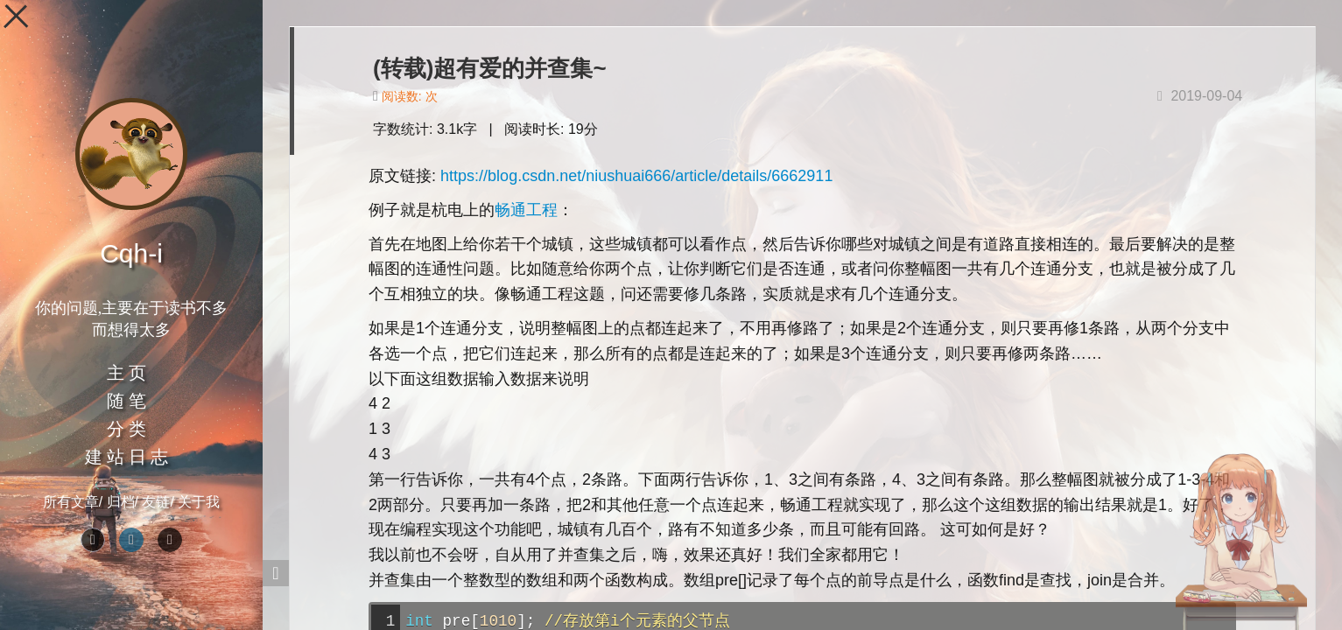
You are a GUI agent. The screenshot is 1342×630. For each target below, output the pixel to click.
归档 (121, 501)
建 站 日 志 (126, 456)
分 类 (126, 428)
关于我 (199, 501)
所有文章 (71, 501)
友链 (156, 501)
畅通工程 (526, 210)
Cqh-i (131, 253)
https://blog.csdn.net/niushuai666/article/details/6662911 (636, 176)
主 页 (126, 372)
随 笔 (126, 400)
